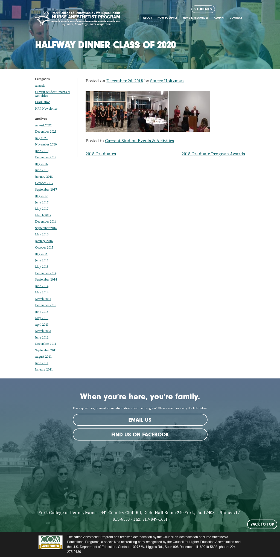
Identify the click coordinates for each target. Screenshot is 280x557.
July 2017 (41, 196)
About (147, 17)
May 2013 (41, 318)
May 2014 (41, 292)
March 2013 (43, 331)
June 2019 (41, 151)
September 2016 (46, 228)
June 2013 (41, 312)
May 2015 (41, 267)
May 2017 (41, 209)
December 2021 (45, 132)
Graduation (42, 102)
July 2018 (41, 164)
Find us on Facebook (140, 434)
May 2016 (41, 235)
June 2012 (41, 338)
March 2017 (43, 215)
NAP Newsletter (46, 109)
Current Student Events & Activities (139, 141)
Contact (236, 17)
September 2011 (46, 350)
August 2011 (43, 357)
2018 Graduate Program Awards (213, 154)
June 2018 (41, 170)
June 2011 (41, 363)
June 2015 (41, 261)
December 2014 (45, 273)
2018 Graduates (101, 154)
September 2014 (46, 280)
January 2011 (44, 370)
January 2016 (44, 241)
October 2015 (44, 248)
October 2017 (44, 183)
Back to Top (262, 524)
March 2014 (43, 299)
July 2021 (41, 138)
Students (203, 9)
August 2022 (43, 125)
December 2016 (45, 222)
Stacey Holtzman (167, 81)
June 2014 (41, 286)
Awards (40, 86)
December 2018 (45, 157)
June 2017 (41, 203)
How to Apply (167, 17)
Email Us (140, 419)
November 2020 (46, 145)
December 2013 (45, 305)
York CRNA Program (77, 20)
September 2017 (46, 190)
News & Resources (195, 17)
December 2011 (45, 344)
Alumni (219, 17)
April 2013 (42, 325)
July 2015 (41, 254)
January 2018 (44, 177)
